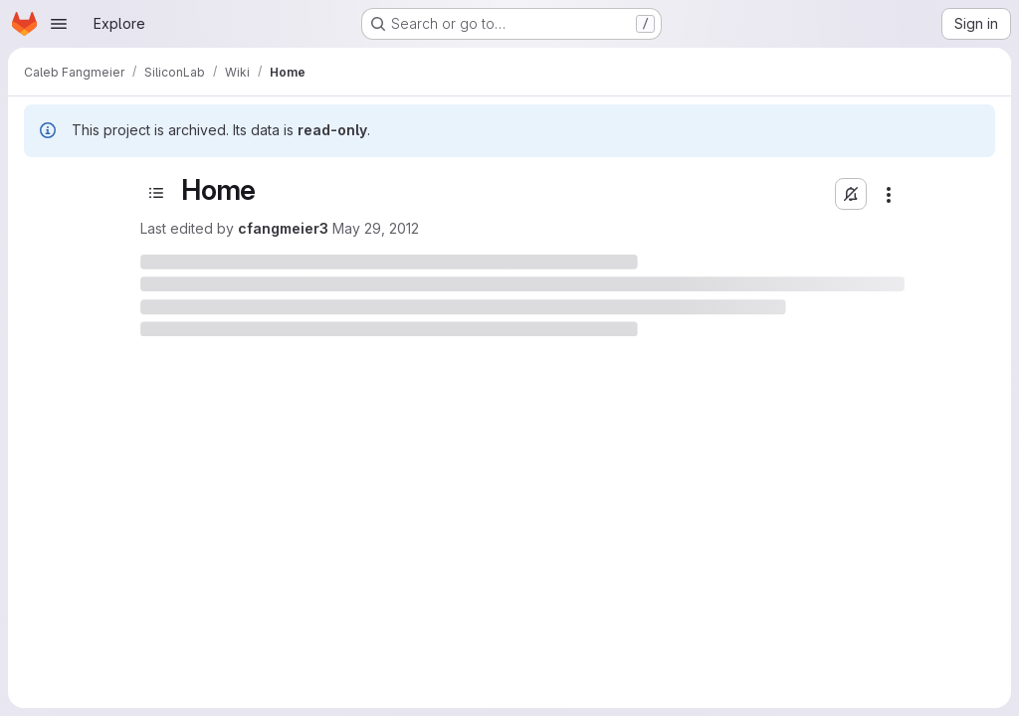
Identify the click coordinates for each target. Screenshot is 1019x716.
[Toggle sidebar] (156, 193)
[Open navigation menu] (59, 24)
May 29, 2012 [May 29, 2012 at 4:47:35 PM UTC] (375, 228)
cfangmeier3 (283, 228)
